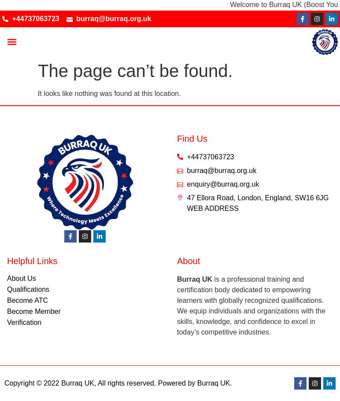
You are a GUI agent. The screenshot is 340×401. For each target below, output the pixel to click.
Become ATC (27, 300)
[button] (11, 42)
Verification (24, 322)
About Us (21, 278)
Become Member (34, 311)
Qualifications (28, 289)
